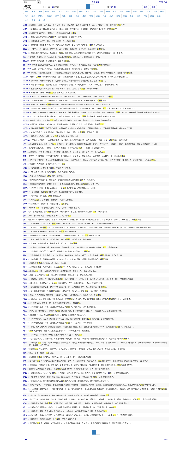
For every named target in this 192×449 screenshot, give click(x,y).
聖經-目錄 (163, 2)
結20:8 (25, 385)
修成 (118, 16)
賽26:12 (26, 251)
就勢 (26, 16)
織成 (152, 16)
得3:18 (25, 57)
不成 (33, 11)
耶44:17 (26, 343)
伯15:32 (26, 168)
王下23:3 (26, 108)
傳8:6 (25, 208)
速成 (98, 16)
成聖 (87, 11)
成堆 (40, 11)
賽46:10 (26, 287)
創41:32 (26, 41)
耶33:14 (26, 335)
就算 (64, 16)
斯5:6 (25, 152)
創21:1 (25, 33)
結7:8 (25, 369)
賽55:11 (26, 299)
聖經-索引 (96, 2)
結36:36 (26, 407)
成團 (108, 11)
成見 (145, 7)
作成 (33, 20)
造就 (138, 16)
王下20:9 (26, 104)
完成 (104, 16)
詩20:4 (25, 176)
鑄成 (26, 20)
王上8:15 (26, 81)
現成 (111, 16)
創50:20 (26, 45)
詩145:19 (27, 192)
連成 (84, 16)
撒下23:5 (26, 73)
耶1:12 (25, 303)
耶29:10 (26, 319)
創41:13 (26, 37)
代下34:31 (27, 140)
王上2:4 (26, 77)
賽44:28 (26, 283)
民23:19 (26, 49)
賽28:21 (26, 255)
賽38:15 (26, 267)
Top (27, 440)
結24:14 (26, 403)
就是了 (41, 16)
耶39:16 (26, 339)
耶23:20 (26, 307)
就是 (33, 16)
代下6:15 (26, 132)
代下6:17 (26, 136)
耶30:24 (26, 323)
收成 (91, 16)
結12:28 (26, 377)
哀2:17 (25, 349)
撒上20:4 (26, 61)
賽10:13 (26, 227)
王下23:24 (27, 112)
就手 (57, 16)
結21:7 (25, 399)
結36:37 (26, 411)
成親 (67, 11)
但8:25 (25, 423)
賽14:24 (26, 239)
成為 (114, 11)
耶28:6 (25, 311)
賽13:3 (25, 235)
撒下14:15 (27, 65)
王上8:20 (26, 85)
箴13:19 (26, 200)
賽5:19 (25, 212)
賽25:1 (25, 247)
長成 (135, 11)
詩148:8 (26, 196)
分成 (128, 11)
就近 (155, 11)
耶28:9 (25, 315)
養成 (125, 16)
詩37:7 (25, 184)
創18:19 (26, 29)
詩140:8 (26, 188)
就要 (71, 16)
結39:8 (25, 419)
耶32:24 (26, 327)
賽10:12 (26, 224)
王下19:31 (27, 100)
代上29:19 (27, 116)
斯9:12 (25, 160)
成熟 (101, 11)
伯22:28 (26, 172)
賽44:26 (26, 279)
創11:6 (25, 25)
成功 (47, 11)
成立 (153, 7)
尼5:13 (25, 144)
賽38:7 (25, 263)
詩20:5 (25, 180)
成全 (74, 11)
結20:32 (26, 395)
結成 (148, 11)
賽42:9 (25, 275)
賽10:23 (26, 231)
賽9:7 (25, 220)
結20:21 (26, 389)
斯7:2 (25, 156)
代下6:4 (26, 124)
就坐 (77, 16)
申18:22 (26, 53)
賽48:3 (25, 295)
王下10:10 (27, 97)
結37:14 (26, 415)
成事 (94, 11)
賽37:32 (26, 259)
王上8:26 (26, 93)
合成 (141, 11)
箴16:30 (26, 204)
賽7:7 (25, 216)
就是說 (49, 16)
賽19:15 (26, 243)
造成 (131, 16)
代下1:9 (26, 120)
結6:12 (25, 365)
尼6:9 (25, 148)
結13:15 (26, 381)
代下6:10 (26, 128)
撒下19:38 (27, 69)
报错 (165, 439)
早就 (145, 16)
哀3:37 (25, 353)
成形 (121, 11)
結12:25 (26, 373)
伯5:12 (25, 164)
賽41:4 (25, 271)
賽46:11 (26, 291)
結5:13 (25, 361)
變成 (26, 11)
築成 (158, 16)
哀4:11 (25, 357)
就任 (162, 11)
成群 (81, 11)
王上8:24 (26, 89)
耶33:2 (25, 331)
